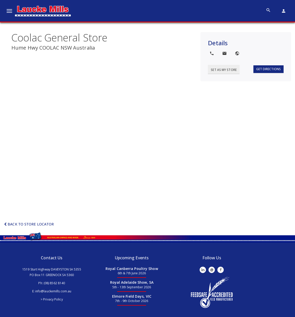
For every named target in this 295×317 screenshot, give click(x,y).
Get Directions (268, 69)
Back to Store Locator (29, 224)
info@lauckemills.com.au (53, 291)
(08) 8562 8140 (54, 283)
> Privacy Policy (52, 299)
